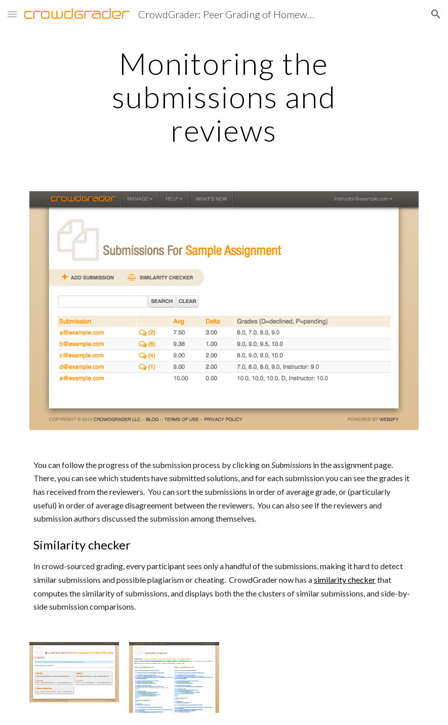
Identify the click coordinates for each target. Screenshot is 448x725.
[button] (12, 14)
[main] (224, 96)
